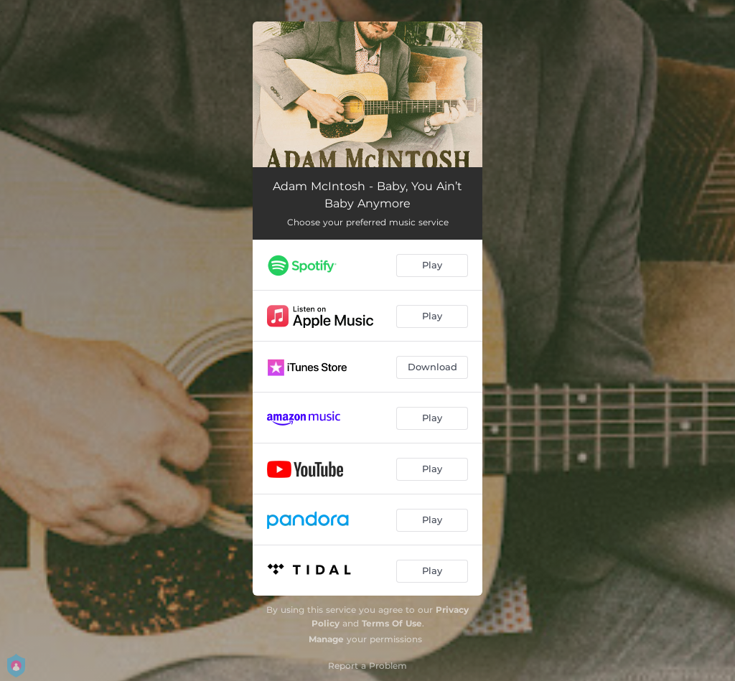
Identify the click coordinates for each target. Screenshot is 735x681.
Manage (326, 639)
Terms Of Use (392, 623)
